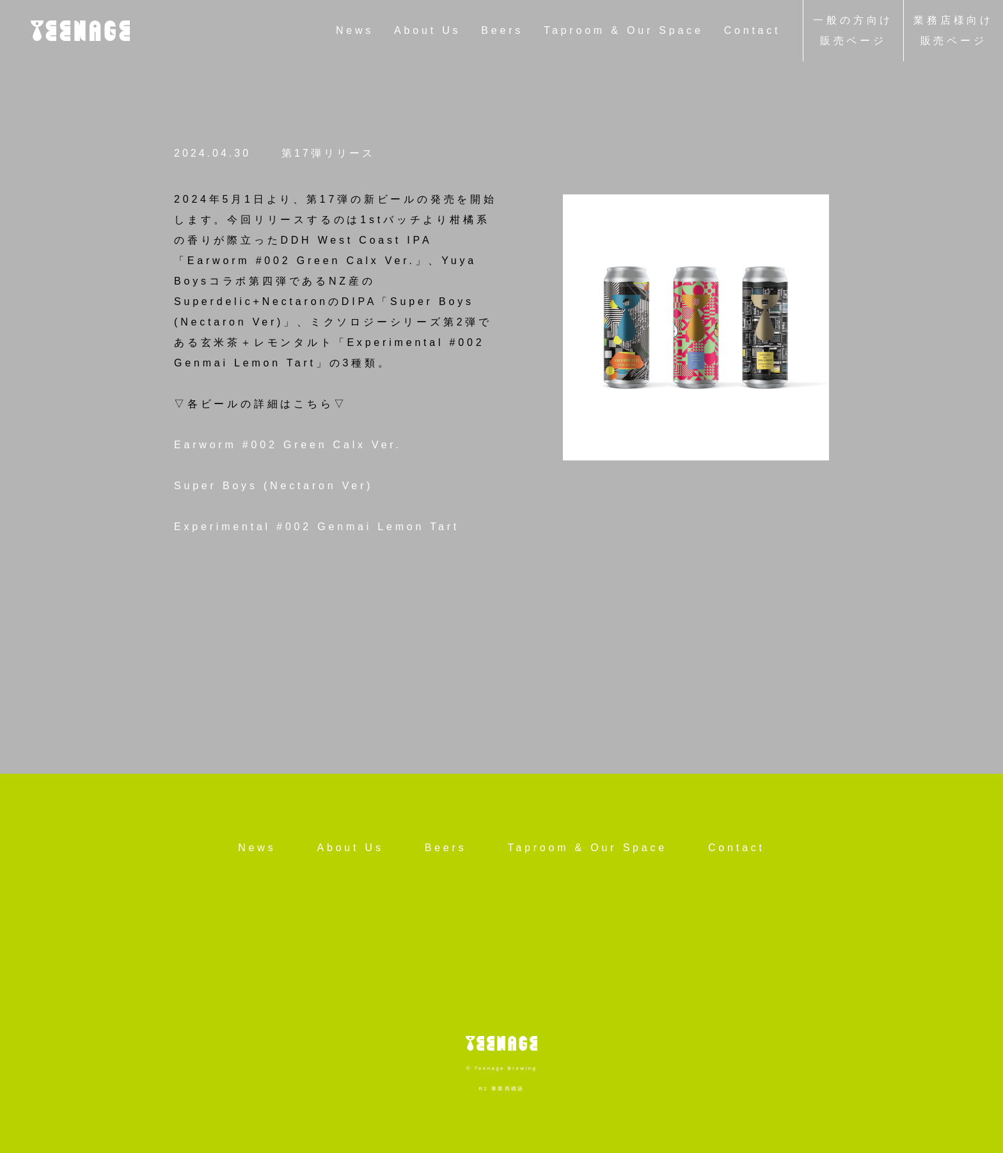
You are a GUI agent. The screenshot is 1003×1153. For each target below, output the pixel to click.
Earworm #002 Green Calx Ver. (288, 444)
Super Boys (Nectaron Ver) (273, 485)
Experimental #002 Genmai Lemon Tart (316, 526)
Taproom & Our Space (624, 30)
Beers (502, 30)
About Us (427, 30)
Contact (752, 30)
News (355, 30)
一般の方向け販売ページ (853, 30)
